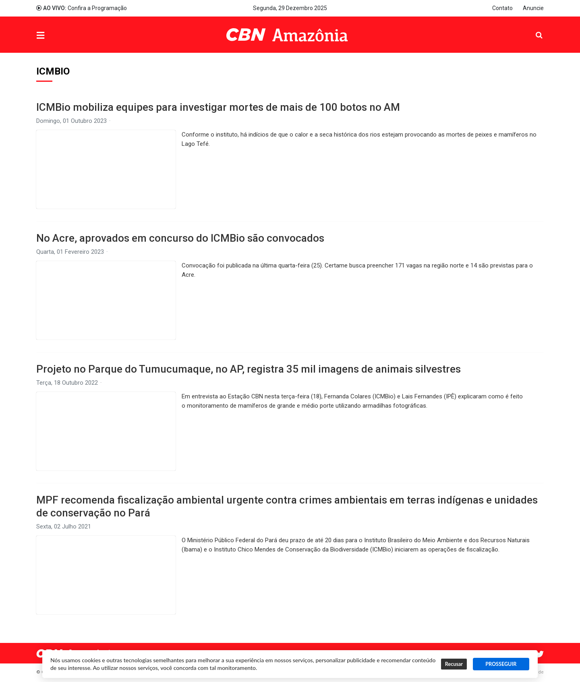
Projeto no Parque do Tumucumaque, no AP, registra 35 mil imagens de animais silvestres (248, 369)
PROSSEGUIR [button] (500, 664)
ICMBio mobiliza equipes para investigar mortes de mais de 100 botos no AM (218, 107)
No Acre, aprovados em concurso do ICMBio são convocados (180, 238)
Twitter (540, 654)
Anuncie (533, 8)
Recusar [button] (454, 664)
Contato (502, 8)
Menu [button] (57, 35)
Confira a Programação (81, 8)
